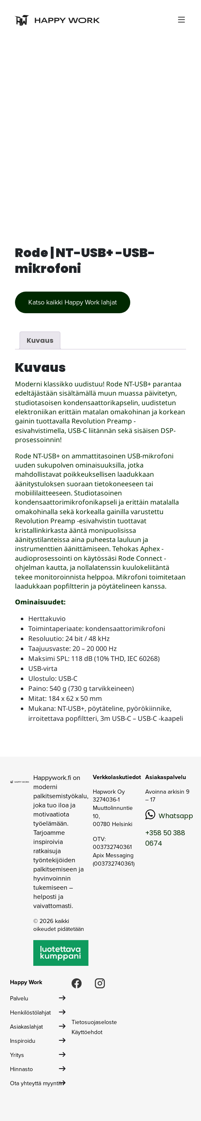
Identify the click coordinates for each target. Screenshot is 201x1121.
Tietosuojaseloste (94, 1022)
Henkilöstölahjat (30, 1012)
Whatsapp (176, 816)
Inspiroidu (22, 1041)
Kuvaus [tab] (40, 340)
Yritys (17, 1055)
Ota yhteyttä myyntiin (37, 1083)
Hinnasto (21, 1069)
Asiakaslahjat (26, 1026)
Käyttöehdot (87, 1032)
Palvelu (19, 998)
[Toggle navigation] (181, 19)
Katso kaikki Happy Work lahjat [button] (72, 302)
